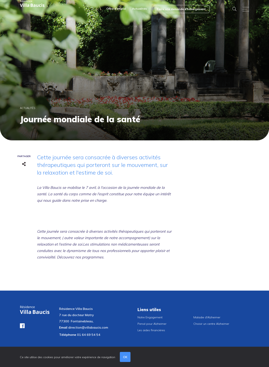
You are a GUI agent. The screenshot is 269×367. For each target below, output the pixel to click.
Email (63, 327)
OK (125, 357)
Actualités (27, 108)
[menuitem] (116, 9)
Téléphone (67, 335)
